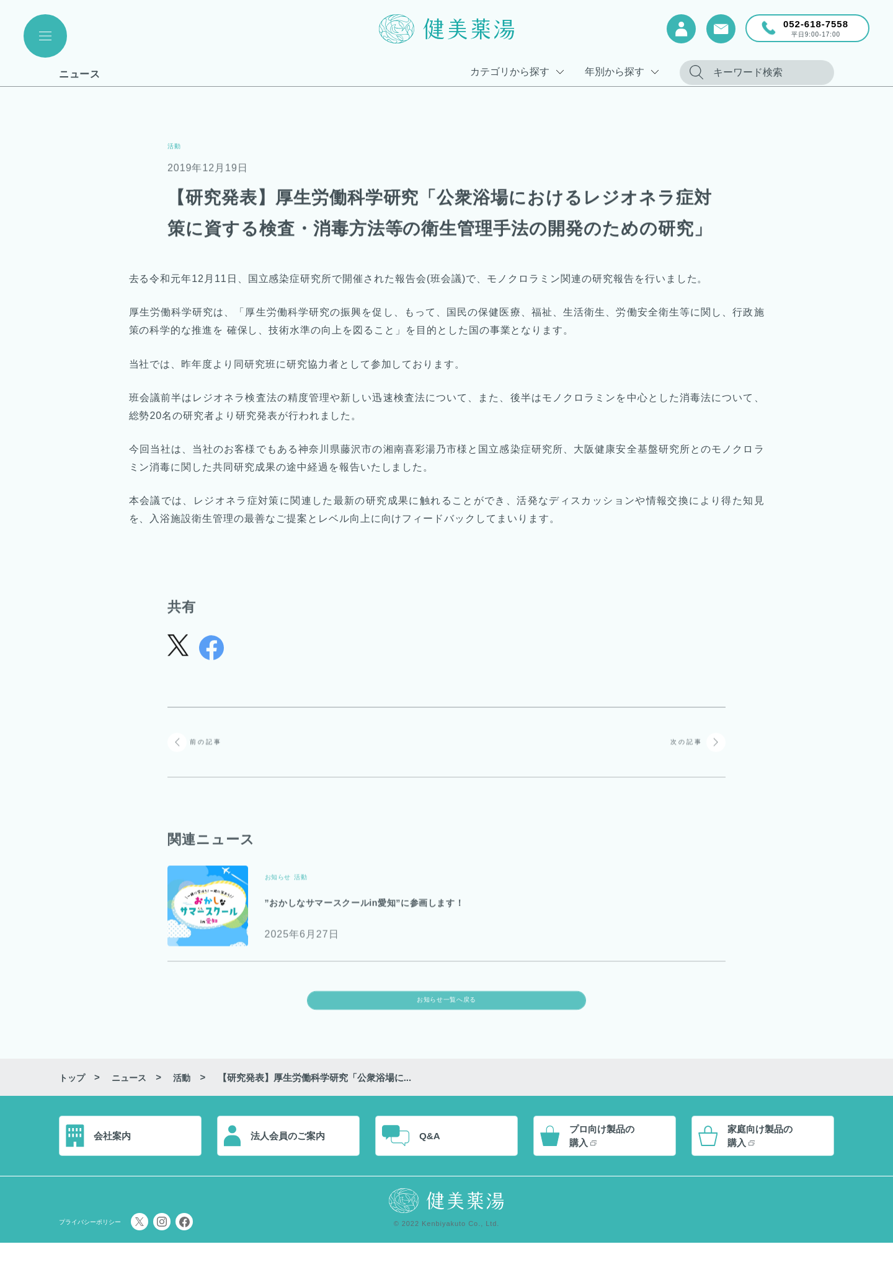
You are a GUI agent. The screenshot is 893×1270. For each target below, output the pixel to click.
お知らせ (286, 881)
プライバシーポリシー (105, 1248)
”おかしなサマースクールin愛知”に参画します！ (425, 907)
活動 (178, 144)
